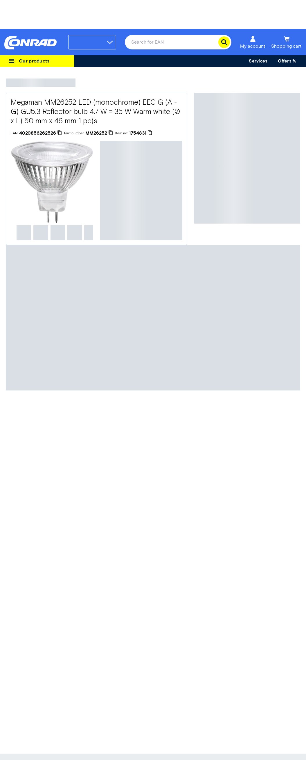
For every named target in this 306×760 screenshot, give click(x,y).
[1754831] (140, 133)
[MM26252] (99, 133)
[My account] (252, 42)
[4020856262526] (40, 133)
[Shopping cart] (286, 42)
